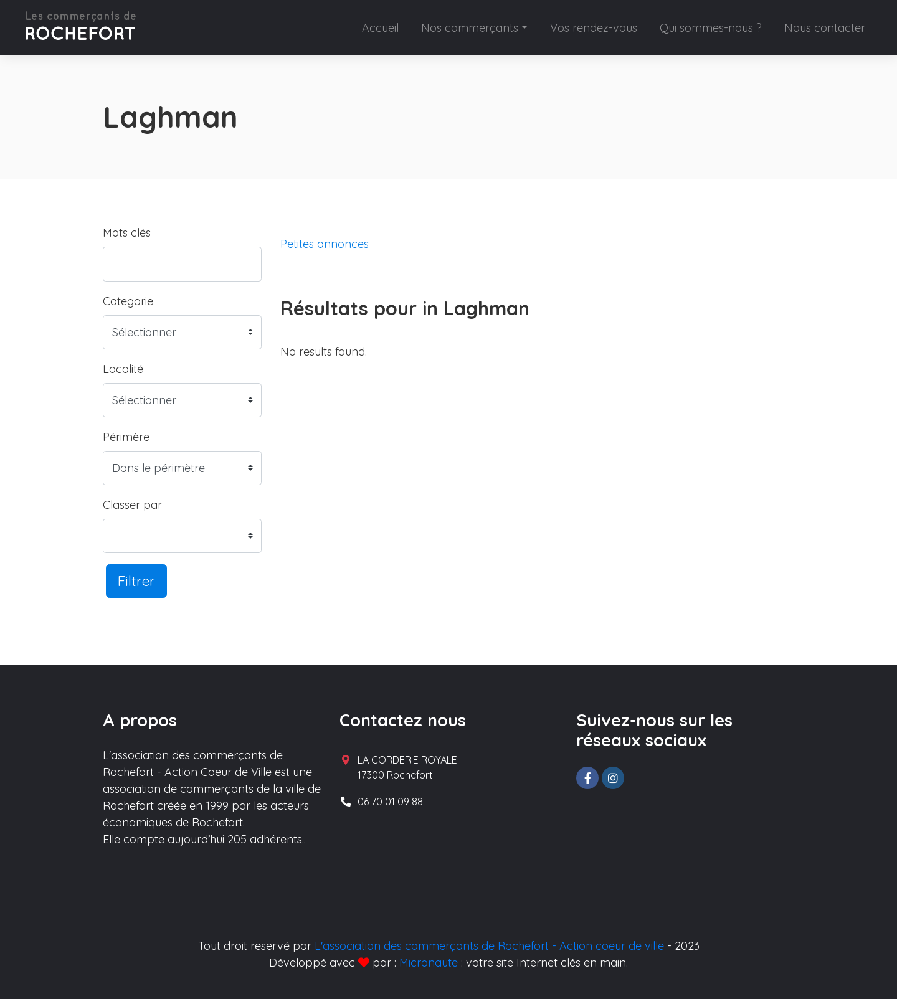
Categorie (128, 301)
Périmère (126, 437)
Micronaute (428, 962)
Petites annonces (324, 244)
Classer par (132, 505)
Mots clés (127, 232)
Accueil (380, 28)
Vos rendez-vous (593, 28)
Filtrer (136, 581)
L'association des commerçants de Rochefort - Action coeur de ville (489, 946)
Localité (123, 369)
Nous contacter (824, 28)
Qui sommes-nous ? (711, 28)
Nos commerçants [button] (469, 28)
